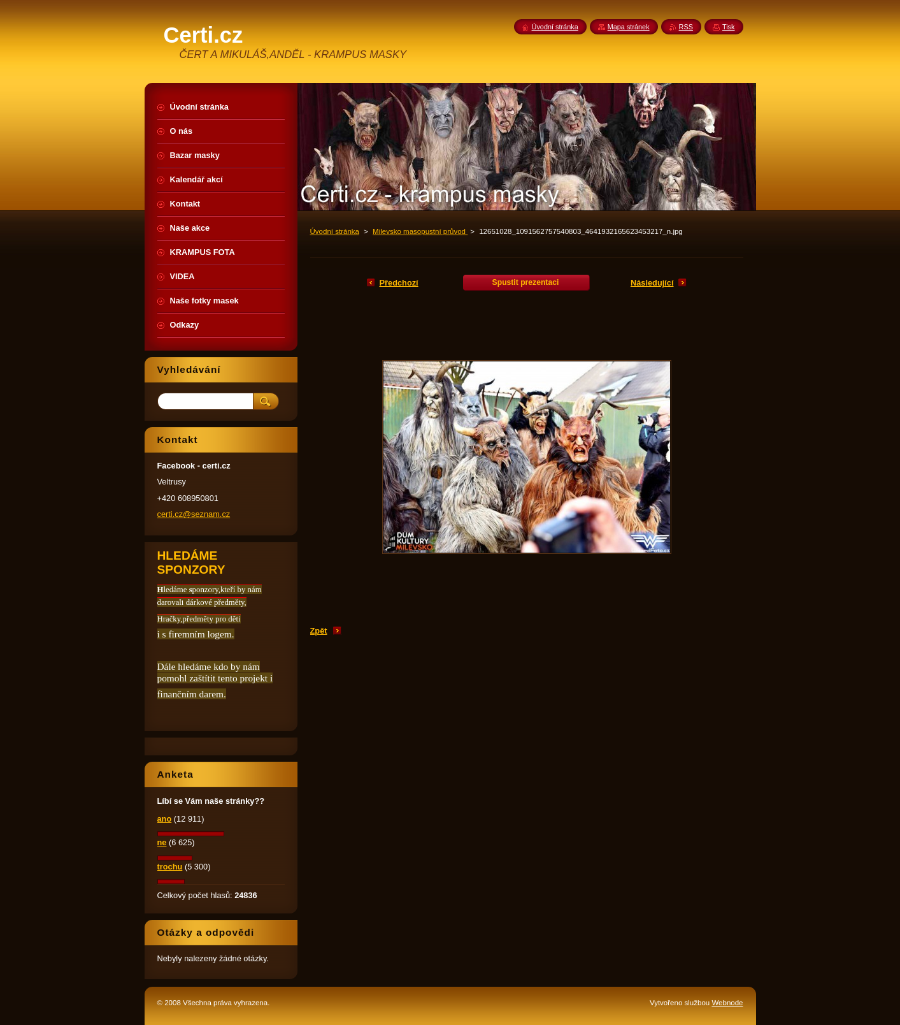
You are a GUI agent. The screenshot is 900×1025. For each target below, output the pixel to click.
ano (164, 819)
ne (162, 842)
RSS (686, 27)
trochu (170, 866)
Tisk (728, 27)
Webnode (727, 1003)
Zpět (318, 631)
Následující (652, 282)
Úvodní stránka (334, 231)
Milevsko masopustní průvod (420, 231)
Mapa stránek (629, 27)
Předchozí (399, 282)
